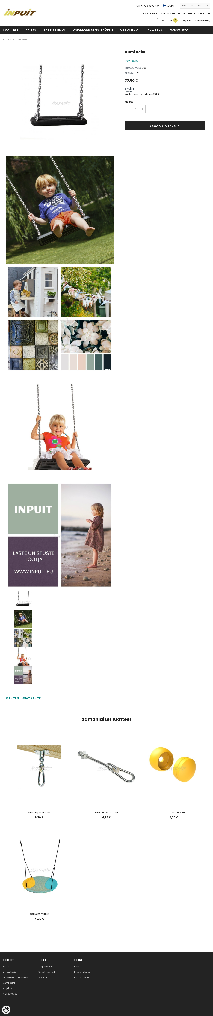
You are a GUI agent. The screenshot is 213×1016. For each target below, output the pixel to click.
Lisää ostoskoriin (165, 125)
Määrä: (129, 101)
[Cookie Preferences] (6, 1010)
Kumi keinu (22, 39)
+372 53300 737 (150, 5)
